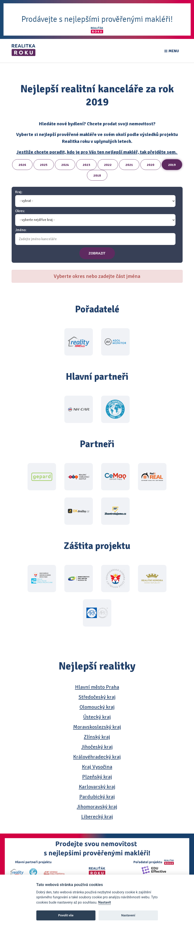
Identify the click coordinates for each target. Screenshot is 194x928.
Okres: (20, 211)
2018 (97, 175)
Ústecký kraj (97, 717)
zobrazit (97, 253)
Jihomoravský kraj (97, 806)
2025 (43, 165)
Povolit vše (65, 915)
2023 (86, 165)
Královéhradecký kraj (97, 757)
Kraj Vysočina (97, 767)
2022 (108, 165)
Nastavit (104, 902)
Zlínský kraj (97, 737)
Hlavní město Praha (97, 687)
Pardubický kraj (97, 796)
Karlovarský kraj (97, 786)
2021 (129, 165)
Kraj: (18, 192)
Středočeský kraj (97, 697)
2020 (150, 165)
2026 (22, 165)
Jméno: (20, 230)
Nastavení (128, 915)
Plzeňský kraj (97, 776)
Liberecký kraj (97, 816)
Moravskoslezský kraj (97, 727)
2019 (172, 165)
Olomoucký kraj (97, 707)
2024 (65, 165)
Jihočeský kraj (97, 747)
